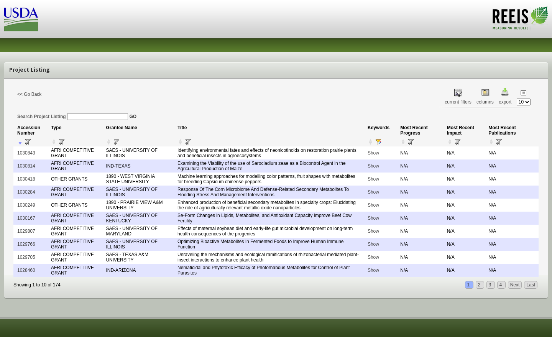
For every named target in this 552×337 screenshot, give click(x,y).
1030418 (26, 179)
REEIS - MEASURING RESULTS (519, 19)
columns (485, 102)
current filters (458, 102)
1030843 (26, 153)
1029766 (26, 244)
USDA (21, 19)
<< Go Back (29, 94)
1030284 (26, 192)
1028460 (26, 270)
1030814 (26, 166)
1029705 (26, 257)
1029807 (26, 231)
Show (373, 153)
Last (530, 285)
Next (515, 285)
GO (132, 116)
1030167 (26, 218)
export (505, 102)
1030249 (26, 205)
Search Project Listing (72, 116)
